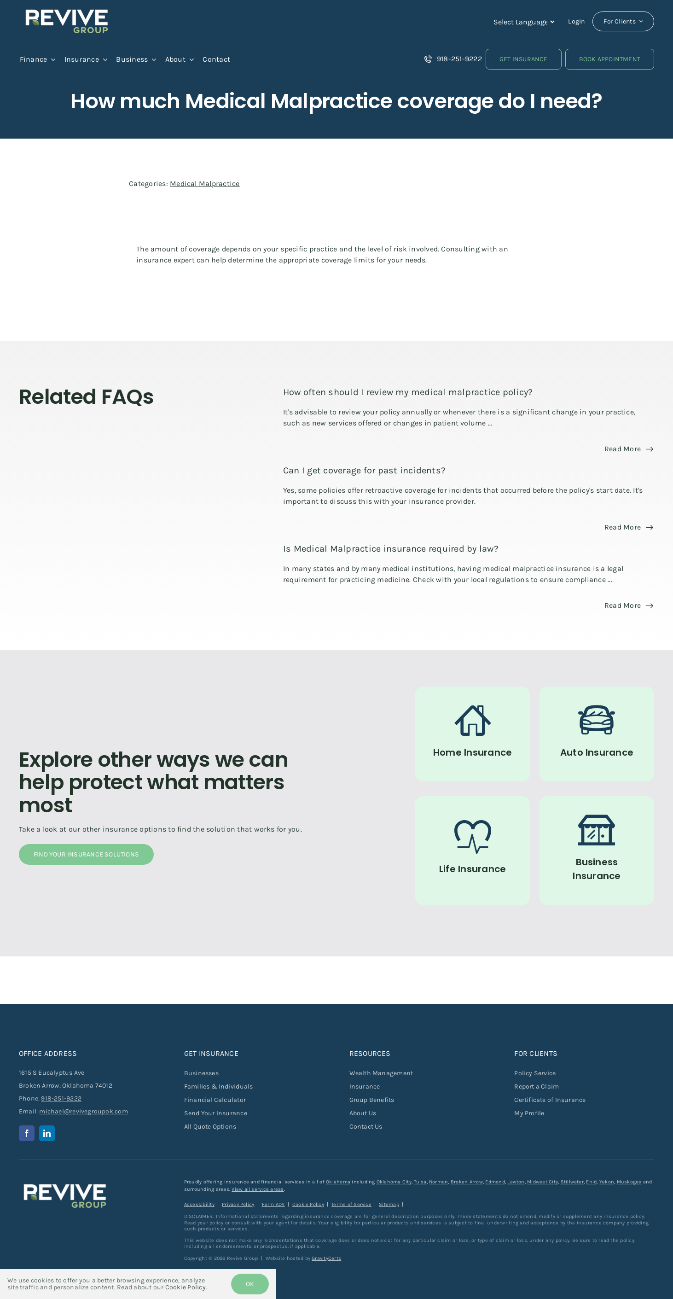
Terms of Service (351, 1204)
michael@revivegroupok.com (83, 1111)
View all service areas (258, 1189)
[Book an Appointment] (609, 59)
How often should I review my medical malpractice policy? (408, 392)
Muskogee (629, 1182)
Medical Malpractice (205, 183)
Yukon (606, 1182)
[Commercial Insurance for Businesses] (597, 850)
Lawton (515, 1182)
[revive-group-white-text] (65, 1181)
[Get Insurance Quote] (524, 59)
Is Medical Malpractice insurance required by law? (391, 548)
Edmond (495, 1182)
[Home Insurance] (472, 734)
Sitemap (389, 1204)
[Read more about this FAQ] (628, 449)
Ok (250, 1284)
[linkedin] (47, 1133)
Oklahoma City (394, 1182)
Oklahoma (338, 1182)
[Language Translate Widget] (523, 22)
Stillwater (572, 1182)
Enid (591, 1182)
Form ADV (273, 1204)
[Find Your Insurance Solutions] (86, 854)
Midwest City (542, 1182)
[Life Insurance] (472, 850)
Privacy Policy (238, 1204)
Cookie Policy (308, 1204)
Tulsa (420, 1182)
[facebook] (27, 1133)
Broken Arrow (467, 1182)
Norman (438, 1182)
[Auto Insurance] (597, 734)
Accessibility (199, 1204)
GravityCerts (326, 1258)
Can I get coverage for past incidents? (364, 470)
